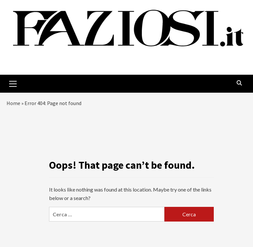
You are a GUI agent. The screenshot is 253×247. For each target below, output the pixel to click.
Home (13, 103)
